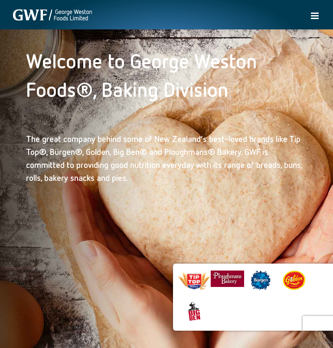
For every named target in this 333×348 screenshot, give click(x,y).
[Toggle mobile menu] (315, 15)
